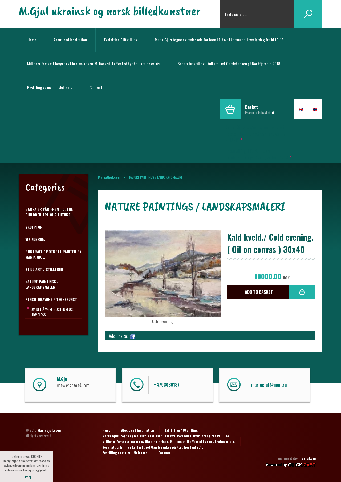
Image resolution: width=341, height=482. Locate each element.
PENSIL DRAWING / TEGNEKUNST (51, 299)
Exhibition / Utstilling (120, 40)
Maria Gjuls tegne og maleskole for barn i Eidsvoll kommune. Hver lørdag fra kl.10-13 (219, 40)
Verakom (309, 458)
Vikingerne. (35, 239)
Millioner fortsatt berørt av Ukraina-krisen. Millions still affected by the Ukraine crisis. (93, 63)
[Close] (27, 477)
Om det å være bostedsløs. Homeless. (52, 311)
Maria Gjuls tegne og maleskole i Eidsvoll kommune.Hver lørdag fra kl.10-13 (255, 133)
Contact (96, 87)
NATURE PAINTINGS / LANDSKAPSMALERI (42, 284)
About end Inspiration (70, 40)
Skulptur (34, 227)
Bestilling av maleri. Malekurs (49, 87)
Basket (251, 107)
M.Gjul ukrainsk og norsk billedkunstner (109, 11)
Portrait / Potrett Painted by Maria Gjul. (53, 254)
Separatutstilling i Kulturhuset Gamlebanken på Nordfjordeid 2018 (229, 63)
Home (31, 40)
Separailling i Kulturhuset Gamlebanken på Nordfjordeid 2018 (256, 154)
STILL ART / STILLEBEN (44, 269)
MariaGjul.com (109, 177)
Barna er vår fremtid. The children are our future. (49, 211)
